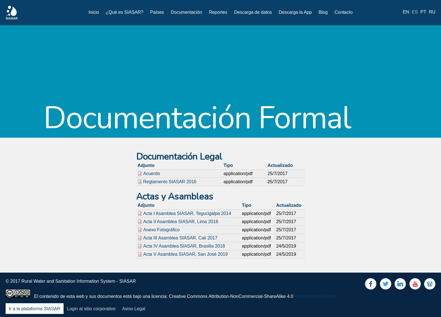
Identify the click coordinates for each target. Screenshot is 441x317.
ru (432, 12)
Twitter (385, 285)
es (415, 12)
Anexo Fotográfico (161, 229)
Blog (323, 12)
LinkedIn (400, 285)
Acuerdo (151, 173)
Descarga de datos (253, 12)
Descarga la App (295, 12)
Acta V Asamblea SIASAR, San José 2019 (185, 254)
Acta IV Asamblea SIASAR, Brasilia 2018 (184, 246)
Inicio (93, 12)
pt (423, 12)
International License (315, 296)
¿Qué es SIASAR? (124, 12)
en (406, 12)
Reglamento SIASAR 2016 (169, 181)
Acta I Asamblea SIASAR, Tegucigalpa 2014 (187, 213)
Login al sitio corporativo (91, 308)
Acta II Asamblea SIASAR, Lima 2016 (180, 221)
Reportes (218, 12)
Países (157, 12)
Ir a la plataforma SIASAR (34, 308)
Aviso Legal (133, 308)
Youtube (415, 285)
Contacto (344, 12)
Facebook (370, 285)
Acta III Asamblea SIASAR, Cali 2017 (180, 238)
